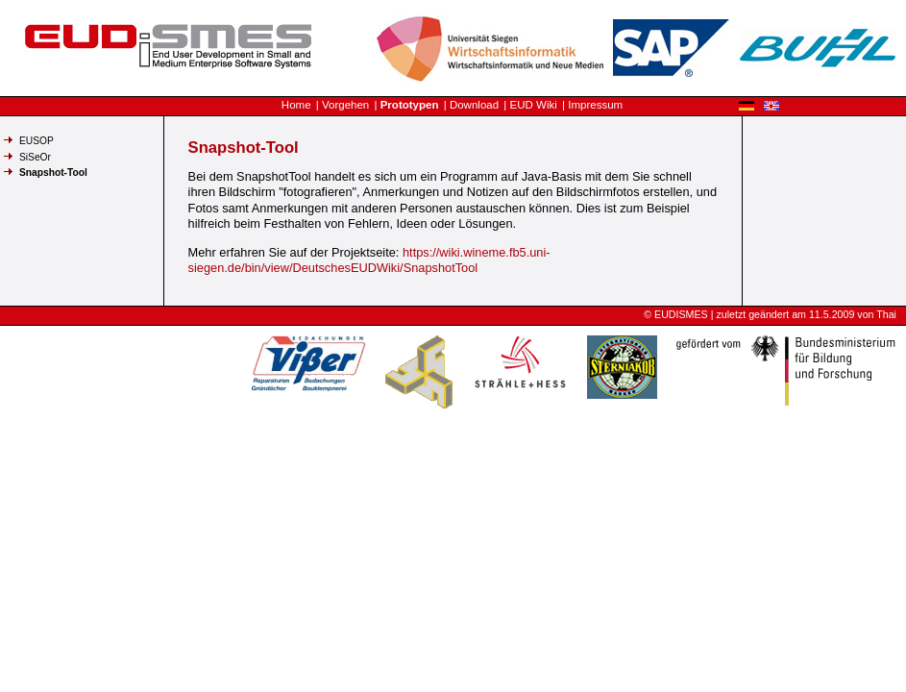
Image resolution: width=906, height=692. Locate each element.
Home (296, 105)
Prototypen (409, 105)
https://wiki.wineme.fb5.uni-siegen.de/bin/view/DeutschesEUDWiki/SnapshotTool (369, 260)
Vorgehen (345, 105)
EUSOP (36, 141)
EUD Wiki (533, 105)
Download (474, 105)
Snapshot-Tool (53, 172)
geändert (768, 314)
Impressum (595, 105)
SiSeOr (35, 157)
